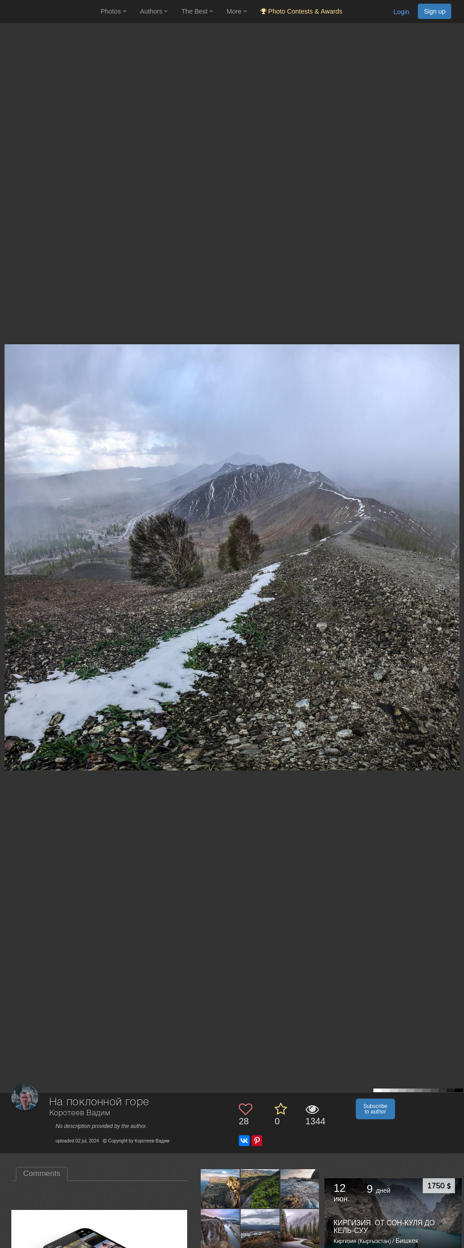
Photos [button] (113, 11)
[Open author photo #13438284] (300, 1228)
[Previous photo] (8, 546)
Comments (41, 1173)
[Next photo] (455, 546)
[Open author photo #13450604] (300, 1188)
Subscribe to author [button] (375, 1109)
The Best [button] (197, 11)
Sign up (434, 11)
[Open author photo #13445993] (220, 1228)
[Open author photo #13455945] (260, 1188)
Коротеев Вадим (80, 1113)
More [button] (237, 11)
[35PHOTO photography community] (49, 11)
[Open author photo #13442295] (260, 1228)
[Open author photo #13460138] (220, 1188)
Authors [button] (154, 11)
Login (401, 12)
